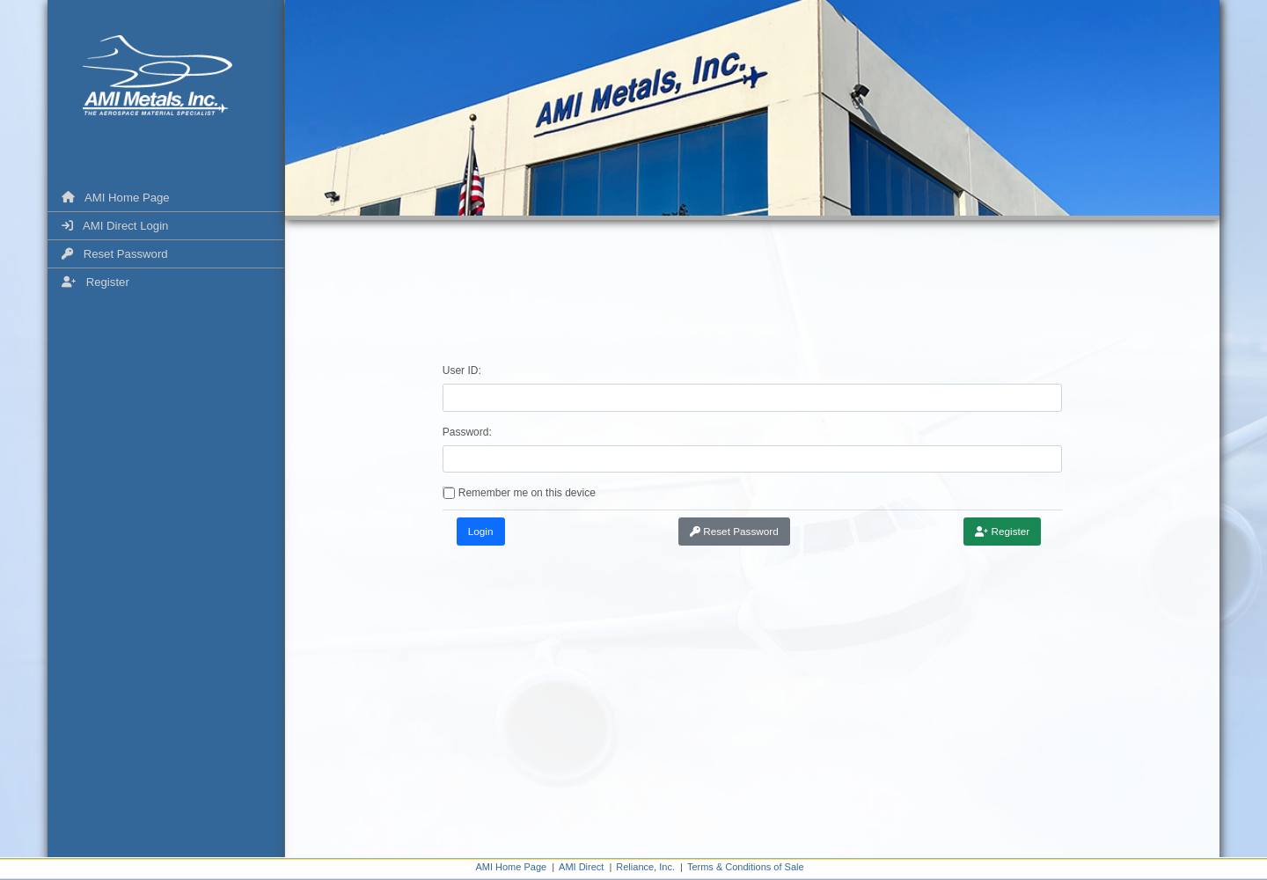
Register (95, 282)
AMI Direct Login (115, 225)
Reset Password (115, 253)
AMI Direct (581, 867)
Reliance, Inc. (645, 867)
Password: (467, 432)
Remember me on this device (527, 493)
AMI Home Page (116, 197)
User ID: (462, 370)
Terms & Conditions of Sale (745, 867)
